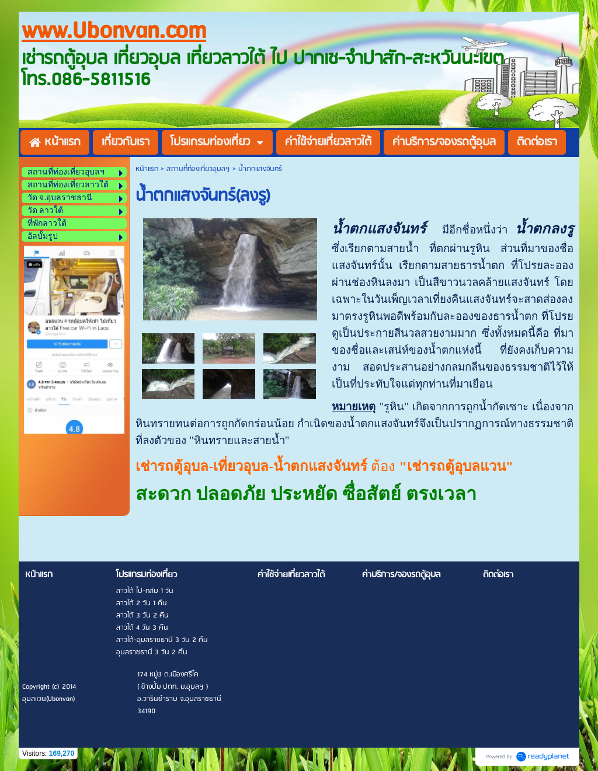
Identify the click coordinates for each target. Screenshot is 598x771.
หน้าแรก (146, 169)
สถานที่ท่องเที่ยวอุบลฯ (198, 169)
